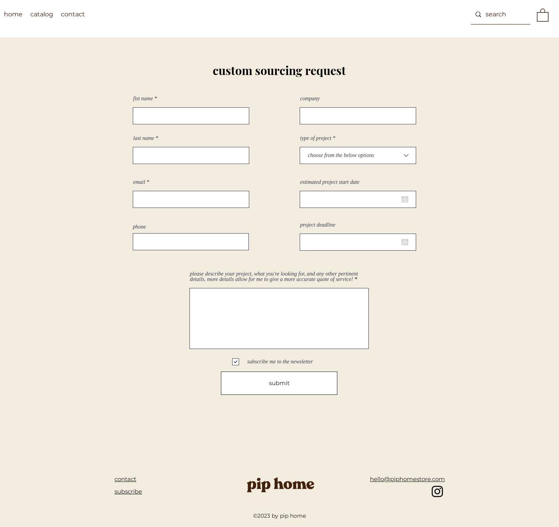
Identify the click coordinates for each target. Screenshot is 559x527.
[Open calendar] (405, 199)
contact (125, 479)
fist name (143, 98)
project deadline (317, 225)
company (310, 98)
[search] (500, 14)
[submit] (279, 383)
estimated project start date (329, 182)
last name (143, 138)
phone (139, 227)
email (139, 182)
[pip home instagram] (437, 491)
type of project (315, 138)
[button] (543, 15)
